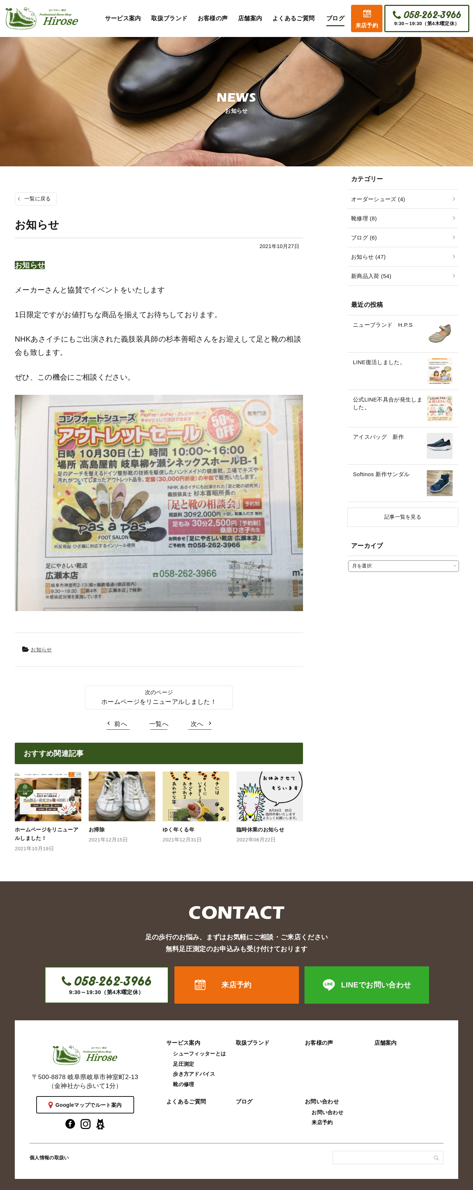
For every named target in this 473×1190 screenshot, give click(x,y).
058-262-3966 (432, 15)
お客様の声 (319, 1043)
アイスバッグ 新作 (378, 437)
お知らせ (41, 649)
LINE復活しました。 (379, 362)
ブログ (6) (364, 237)
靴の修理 (183, 1084)
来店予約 (366, 25)
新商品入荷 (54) (371, 276)
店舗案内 (385, 1043)
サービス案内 (183, 1043)
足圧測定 (183, 1064)
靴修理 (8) (364, 218)
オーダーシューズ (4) (378, 199)
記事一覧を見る (402, 517)
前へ (120, 724)
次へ (197, 724)
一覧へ (159, 724)
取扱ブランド (253, 1043)
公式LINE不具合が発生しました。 (387, 403)
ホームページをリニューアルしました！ (159, 701)
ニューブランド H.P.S (382, 325)
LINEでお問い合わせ (376, 985)
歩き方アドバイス (194, 1074)
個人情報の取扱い (49, 1157)
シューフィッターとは (199, 1054)
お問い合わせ (322, 1101)
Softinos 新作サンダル (381, 474)
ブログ (244, 1101)
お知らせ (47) (368, 257)
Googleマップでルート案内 (88, 1105)
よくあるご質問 (186, 1101)
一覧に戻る (37, 198)
